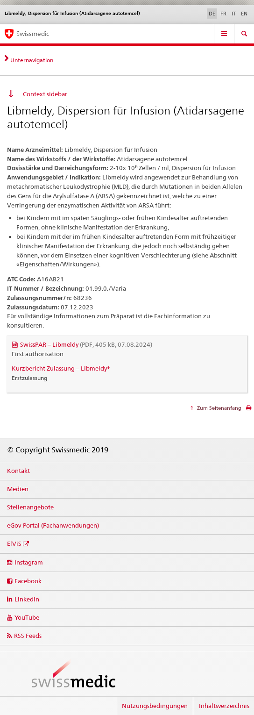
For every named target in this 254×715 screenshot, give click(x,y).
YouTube (26, 617)
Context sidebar (45, 94)
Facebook (28, 581)
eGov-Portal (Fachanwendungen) (53, 525)
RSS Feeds (28, 635)
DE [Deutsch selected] (212, 13)
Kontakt (18, 470)
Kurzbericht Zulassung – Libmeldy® (61, 368)
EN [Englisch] (244, 13)
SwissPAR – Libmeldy (86, 344)
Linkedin (26, 599)
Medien (17, 489)
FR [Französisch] (223, 13)
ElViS (14, 543)
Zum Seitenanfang (218, 408)
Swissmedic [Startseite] (32, 33)
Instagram (28, 562)
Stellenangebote (30, 507)
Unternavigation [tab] (31, 60)
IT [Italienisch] (234, 13)
